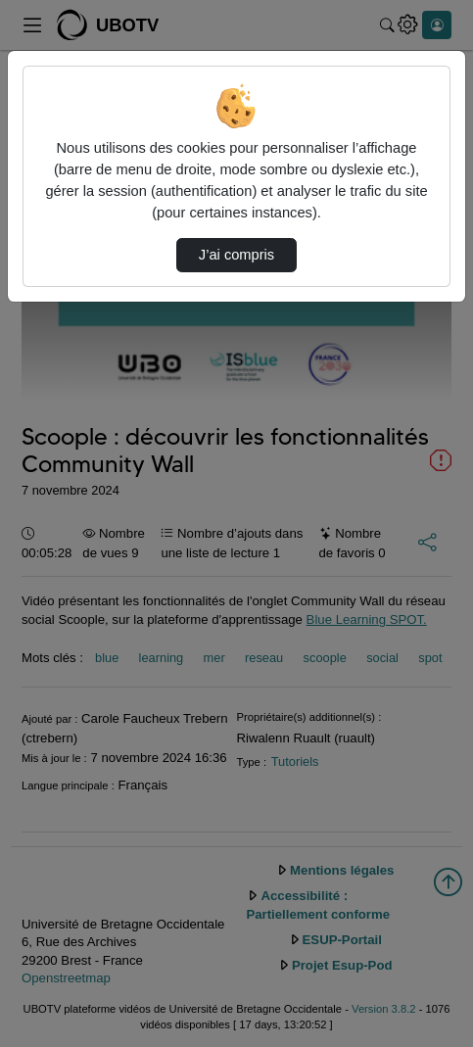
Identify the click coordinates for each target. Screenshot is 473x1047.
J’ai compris (236, 254)
